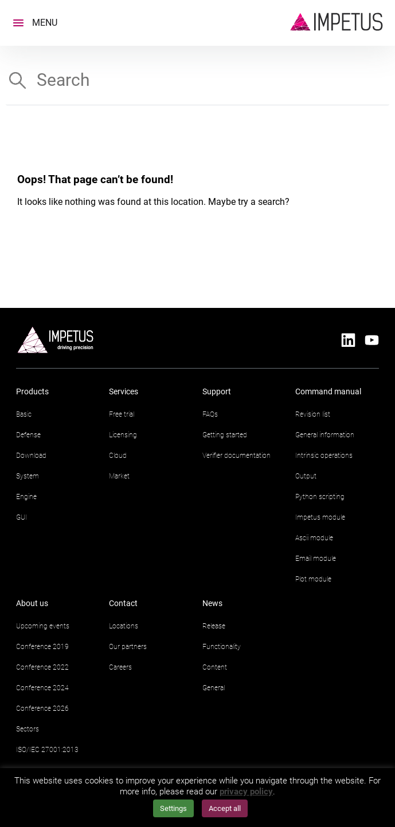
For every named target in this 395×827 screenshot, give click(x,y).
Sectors (27, 729)
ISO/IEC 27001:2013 (47, 750)
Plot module (313, 579)
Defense (28, 435)
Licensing (123, 435)
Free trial (121, 414)
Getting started (224, 435)
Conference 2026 (42, 709)
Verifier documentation (236, 456)
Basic (24, 414)
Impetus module (320, 517)
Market (119, 476)
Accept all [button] (225, 808)
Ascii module (314, 538)
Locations (123, 626)
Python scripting (320, 497)
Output (305, 476)
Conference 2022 (42, 667)
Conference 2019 (42, 647)
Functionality (221, 647)
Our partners (128, 647)
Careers (120, 667)
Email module (315, 559)
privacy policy (246, 791)
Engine (26, 497)
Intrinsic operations (324, 456)
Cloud (118, 456)
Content (214, 667)
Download (31, 456)
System (27, 476)
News (212, 603)
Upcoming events (42, 626)
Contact (123, 603)
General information (324, 435)
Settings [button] (173, 808)
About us (32, 603)
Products (32, 391)
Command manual (328, 391)
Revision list (312, 414)
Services (123, 391)
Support (216, 391)
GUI (21, 517)
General (213, 688)
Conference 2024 (42, 688)
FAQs (210, 414)
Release (213, 626)
